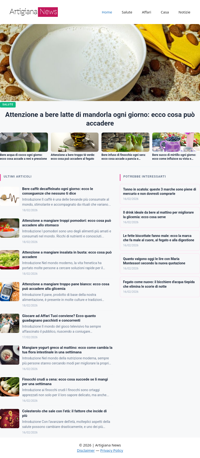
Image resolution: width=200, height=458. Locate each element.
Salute (127, 12)
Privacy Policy (111, 450)
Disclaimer (86, 450)
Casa (165, 12)
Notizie (184, 12)
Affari (146, 12)
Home (107, 12)
